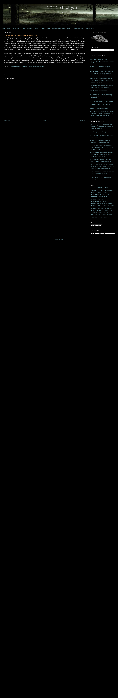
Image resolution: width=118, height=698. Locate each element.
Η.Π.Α (101, 203)
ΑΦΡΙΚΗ (106, 188)
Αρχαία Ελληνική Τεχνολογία (42, 28)
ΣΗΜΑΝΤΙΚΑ (94, 212)
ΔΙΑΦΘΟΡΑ (94, 192)
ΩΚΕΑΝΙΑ (106, 217)
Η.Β (98, 203)
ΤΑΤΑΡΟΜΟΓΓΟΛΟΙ (106, 214)
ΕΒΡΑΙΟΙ (106, 192)
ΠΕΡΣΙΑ (99, 210)
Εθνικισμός (16, 28)
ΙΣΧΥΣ (9, 28)
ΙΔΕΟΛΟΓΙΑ (100, 206)
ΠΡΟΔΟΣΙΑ (105, 210)
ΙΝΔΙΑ (105, 206)
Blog (3, 28)
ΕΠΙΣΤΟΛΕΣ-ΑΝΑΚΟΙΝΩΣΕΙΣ (99, 201)
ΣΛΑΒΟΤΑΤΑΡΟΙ (95, 214)
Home (44, 120)
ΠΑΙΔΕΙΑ (93, 210)
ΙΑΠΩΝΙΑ (93, 206)
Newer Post (7, 120)
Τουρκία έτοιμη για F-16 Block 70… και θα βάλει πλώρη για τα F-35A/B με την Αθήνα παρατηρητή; (101, 95)
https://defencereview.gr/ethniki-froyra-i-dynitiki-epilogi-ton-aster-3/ (27, 66)
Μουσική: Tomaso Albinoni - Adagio (99, 108)
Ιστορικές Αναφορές (27, 28)
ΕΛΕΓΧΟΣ (94, 197)
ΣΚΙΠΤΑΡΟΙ (106, 212)
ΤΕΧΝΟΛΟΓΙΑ (95, 217)
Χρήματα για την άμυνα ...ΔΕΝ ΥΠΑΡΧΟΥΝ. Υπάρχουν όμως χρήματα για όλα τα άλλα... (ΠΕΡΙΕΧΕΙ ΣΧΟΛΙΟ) (102, 126)
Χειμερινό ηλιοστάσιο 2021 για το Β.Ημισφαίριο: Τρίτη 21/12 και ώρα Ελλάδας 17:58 (102, 61)
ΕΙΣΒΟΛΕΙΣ (106, 194)
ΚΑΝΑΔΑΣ (111, 206)
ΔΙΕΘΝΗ (100, 192)
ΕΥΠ (109, 201)
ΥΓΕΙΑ (101, 217)
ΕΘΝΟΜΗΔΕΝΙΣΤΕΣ (96, 194)
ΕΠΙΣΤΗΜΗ (101, 199)
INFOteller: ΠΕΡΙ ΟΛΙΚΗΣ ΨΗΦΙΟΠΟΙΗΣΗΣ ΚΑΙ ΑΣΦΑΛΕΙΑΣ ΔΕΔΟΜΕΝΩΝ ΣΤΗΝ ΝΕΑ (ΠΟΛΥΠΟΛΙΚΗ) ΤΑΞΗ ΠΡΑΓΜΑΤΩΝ (102, 102)
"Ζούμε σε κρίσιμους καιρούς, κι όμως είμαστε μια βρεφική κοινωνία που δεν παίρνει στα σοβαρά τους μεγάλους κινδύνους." (102, 113)
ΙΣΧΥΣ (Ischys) (61, 7)
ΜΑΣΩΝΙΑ (94, 208)
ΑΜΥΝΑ (11, 69)
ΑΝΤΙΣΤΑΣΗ (99, 188)
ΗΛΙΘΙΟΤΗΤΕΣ (108, 203)
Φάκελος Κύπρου (90, 28)
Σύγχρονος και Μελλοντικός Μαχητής (62, 28)
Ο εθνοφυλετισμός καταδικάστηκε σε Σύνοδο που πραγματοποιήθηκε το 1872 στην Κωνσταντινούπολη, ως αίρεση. (101, 73)
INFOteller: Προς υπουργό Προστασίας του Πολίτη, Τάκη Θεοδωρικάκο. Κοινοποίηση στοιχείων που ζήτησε (101, 80)
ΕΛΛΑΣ (100, 197)
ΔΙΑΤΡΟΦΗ (110, 190)
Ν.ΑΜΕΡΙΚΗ (101, 208)
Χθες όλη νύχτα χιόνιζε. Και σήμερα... (99, 90)
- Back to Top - (59, 239)
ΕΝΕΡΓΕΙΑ (105, 197)
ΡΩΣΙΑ (110, 210)
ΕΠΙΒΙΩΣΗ (94, 199)
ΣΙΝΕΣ (100, 212)
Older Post (82, 120)
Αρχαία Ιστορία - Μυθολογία (98, 190)
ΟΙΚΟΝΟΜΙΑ (108, 208)
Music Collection (78, 28)
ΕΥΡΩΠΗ (93, 203)
